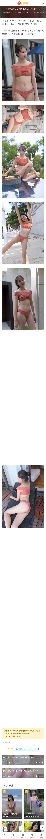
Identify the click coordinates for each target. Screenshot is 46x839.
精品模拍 (23, 835)
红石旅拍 (7, 742)
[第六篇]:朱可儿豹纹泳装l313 (11, 815)
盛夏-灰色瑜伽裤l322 (32, 816)
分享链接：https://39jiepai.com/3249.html (27, 749)
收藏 (10, 748)
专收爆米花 (39, 12)
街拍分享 (13, 835)
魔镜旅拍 (7, 12)
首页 (4, 835)
